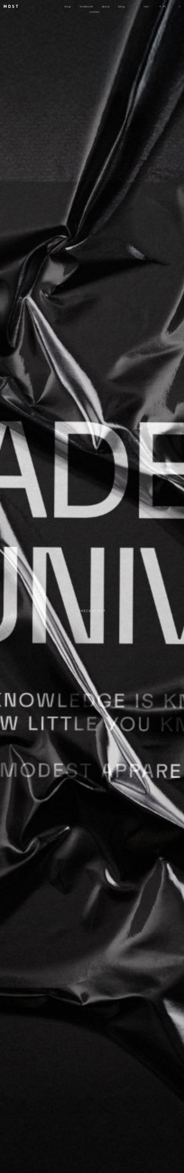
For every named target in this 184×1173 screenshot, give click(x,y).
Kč (164, 6)
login (146, 6)
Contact (94, 11)
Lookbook (86, 6)
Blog (121, 6)
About (106, 6)
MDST (11, 6)
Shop (67, 6)
